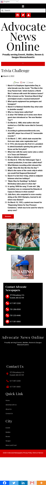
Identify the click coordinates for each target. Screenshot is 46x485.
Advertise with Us (11, 405)
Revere (8, 436)
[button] (23, 6)
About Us (8, 409)
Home (7, 400)
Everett (8, 428)
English (5, 1)
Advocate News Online (23, 36)
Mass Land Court (11, 445)
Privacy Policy (27, 453)
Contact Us (9, 413)
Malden (8, 432)
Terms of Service (38, 453)
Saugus (8, 441)
